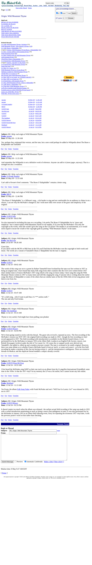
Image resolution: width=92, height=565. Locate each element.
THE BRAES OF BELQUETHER (11, 31)
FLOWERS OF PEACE (8, 24)
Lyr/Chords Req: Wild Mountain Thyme (13, 61)
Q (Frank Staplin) (7, 104)
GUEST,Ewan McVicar (8, 122)
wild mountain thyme (7, 57)
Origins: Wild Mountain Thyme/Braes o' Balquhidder (22, 50)
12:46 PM (39, 107)
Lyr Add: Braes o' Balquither (9, 84)
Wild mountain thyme (7, 53)
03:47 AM (38, 116)
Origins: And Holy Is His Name (16, 62)
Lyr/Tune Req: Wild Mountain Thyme (12, 86)
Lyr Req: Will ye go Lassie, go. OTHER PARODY (16, 77)
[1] (7, 10)
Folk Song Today (23, 389)
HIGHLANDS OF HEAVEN (9, 27)
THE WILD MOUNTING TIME (11, 35)
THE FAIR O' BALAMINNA (10, 33)
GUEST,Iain (5, 109)
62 (40, 50)
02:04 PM (38, 120)
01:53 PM (38, 127)
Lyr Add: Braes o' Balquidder (10, 48)
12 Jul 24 (31, 116)
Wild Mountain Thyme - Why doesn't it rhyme (15, 46)
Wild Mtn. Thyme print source (10, 93)
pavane (4, 100)
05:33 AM (38, 118)
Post (2, 149)
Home (30, 8)
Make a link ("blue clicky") (54, 467)
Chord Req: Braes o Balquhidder (11, 59)
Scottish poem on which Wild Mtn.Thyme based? (16, 90)
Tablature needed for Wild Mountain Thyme (14, 72)
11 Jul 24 (31, 113)
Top (6, 149)
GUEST (4, 113)
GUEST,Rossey (6, 120)
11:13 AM (38, 125)
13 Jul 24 (31, 122)
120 (31, 46)
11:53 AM (39, 104)
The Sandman (6, 118)
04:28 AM (38, 111)
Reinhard (4, 125)
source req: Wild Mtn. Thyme (10, 92)
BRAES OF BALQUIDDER (9, 22)
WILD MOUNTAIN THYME (10, 37)
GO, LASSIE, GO (6, 26)
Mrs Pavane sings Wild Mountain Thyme (13, 75)
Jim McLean (5, 111)
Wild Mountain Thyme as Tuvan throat (12, 70)
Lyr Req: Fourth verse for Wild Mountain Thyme (15, 55)
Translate (15, 149)
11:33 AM (39, 102)
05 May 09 (31, 100)
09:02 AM (38, 113)
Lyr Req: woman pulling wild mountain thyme (15, 52)
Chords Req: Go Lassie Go (9, 73)
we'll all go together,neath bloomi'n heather (14, 88)
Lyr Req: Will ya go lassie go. (10, 79)
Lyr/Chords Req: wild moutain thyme (12, 81)
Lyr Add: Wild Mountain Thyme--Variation (14, 44)
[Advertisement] (69, 37)
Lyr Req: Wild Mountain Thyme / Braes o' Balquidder (17, 83)
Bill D (3, 107)
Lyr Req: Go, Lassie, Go (8, 68)
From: (3, 136)
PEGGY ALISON (6, 29)
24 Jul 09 (31, 111)
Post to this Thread (21, 8)
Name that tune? (6, 66)
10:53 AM (38, 122)
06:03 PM (38, 109)
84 (16, 53)
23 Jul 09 (31, 109)
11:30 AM (39, 100)
